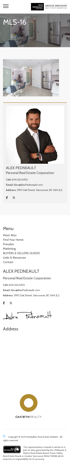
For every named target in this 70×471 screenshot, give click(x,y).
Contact (8, 262)
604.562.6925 (20, 179)
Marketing (9, 248)
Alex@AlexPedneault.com (28, 184)
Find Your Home (13, 239)
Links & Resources (14, 257)
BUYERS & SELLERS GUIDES (21, 253)
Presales (8, 244)
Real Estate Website (48, 436)
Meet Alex (10, 235)
